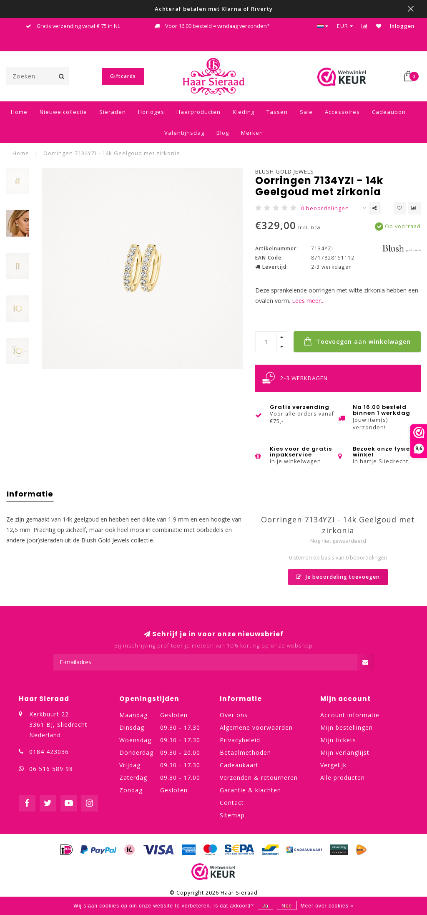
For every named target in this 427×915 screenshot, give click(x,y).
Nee (286, 906)
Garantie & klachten (250, 790)
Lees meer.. (307, 301)
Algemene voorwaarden (256, 727)
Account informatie (349, 715)
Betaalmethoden (245, 752)
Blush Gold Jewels (284, 171)
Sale (306, 112)
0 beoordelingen (325, 208)
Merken (252, 132)
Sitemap (232, 815)
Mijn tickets (338, 740)
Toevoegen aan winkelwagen (357, 341)
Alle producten (342, 777)
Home (19, 112)
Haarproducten (198, 112)
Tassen (277, 112)
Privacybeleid (240, 740)
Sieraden (112, 112)
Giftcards (123, 76)
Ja (265, 906)
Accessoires (342, 112)
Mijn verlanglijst (344, 752)
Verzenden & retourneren (259, 777)
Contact (232, 803)
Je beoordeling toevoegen (338, 576)
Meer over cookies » (327, 906)
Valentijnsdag (184, 132)
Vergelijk (333, 765)
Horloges (151, 112)
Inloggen (402, 26)
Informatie (30, 494)
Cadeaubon (389, 112)
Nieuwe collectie (63, 112)
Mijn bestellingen (346, 727)
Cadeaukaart (239, 765)
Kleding (243, 112)
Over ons (234, 715)
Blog (222, 132)
